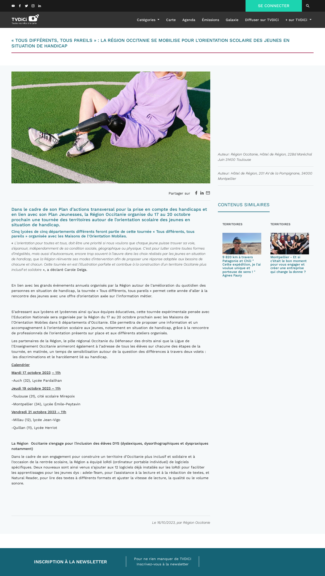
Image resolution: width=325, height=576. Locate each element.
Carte (171, 20)
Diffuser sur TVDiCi (262, 20)
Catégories (147, 20)
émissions (210, 20)
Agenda (188, 20)
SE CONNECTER (273, 5)
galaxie (232, 20)
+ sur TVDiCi (296, 20)
